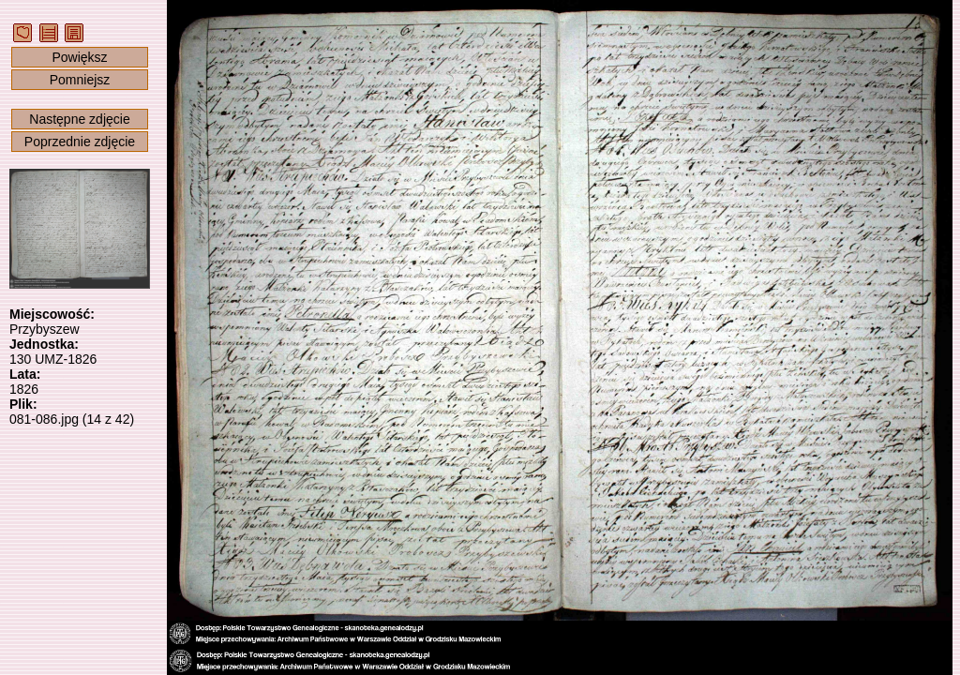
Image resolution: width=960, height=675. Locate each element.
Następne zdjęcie (79, 119)
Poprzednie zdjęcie (79, 141)
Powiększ (79, 57)
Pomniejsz (80, 79)
